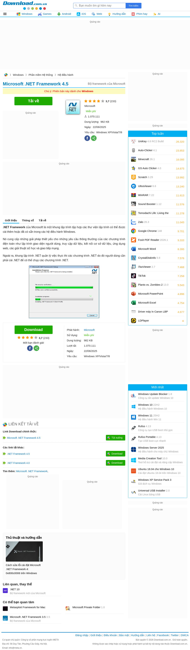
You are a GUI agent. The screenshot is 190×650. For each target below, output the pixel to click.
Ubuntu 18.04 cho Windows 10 (156, 469)
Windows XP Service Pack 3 (154, 479)
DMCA (185, 635)
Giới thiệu (11, 220)
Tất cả (7, 14)
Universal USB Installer (154, 490)
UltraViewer (147, 186)
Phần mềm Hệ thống (41, 74)
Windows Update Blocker (155, 393)
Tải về (42, 220)
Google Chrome (150, 230)
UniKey (151, 142)
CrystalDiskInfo (149, 257)
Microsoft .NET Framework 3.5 (30, 616)
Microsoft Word (151, 250)
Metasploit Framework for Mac (27, 607)
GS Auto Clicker (149, 168)
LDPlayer (143, 320)
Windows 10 (149, 404)
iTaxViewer (146, 266)
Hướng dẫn (137, 635)
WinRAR (146, 195)
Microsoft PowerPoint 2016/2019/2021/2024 (151, 295)
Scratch (145, 177)
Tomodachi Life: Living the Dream (153, 214)
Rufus (144, 426)
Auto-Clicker (147, 150)
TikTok (142, 275)
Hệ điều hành (65, 74)
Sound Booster (150, 203)
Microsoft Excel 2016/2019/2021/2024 (151, 304)
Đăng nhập (81, 635)
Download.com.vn (6, 75)
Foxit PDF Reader (153, 239)
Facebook (163, 635)
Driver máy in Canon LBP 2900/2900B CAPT (153, 313)
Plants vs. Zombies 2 (153, 284)
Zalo (143, 221)
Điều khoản (110, 635)
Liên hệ (150, 635)
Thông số (28, 220)
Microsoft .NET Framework (32, 471)
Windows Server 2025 (151, 447)
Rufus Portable (150, 436)
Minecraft (146, 159)
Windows (18, 74)
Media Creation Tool (152, 458)
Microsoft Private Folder (88, 607)
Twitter (175, 635)
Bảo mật (124, 635)
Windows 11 (149, 415)
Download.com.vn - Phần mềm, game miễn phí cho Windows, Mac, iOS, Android (25, 5)
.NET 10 (15, 589)
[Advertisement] (95, 48)
